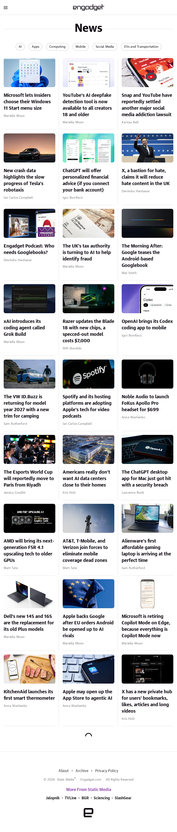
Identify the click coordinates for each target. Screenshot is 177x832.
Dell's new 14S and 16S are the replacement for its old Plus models (29, 623)
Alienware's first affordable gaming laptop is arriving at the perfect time (146, 551)
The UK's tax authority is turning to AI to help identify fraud (87, 252)
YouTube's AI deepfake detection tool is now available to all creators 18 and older (87, 105)
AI (20, 46)
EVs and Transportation (141, 46)
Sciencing (102, 798)
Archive (82, 771)
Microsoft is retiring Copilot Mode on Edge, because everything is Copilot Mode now (146, 626)
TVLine (71, 798)
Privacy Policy (106, 771)
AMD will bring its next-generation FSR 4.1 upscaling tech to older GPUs (29, 551)
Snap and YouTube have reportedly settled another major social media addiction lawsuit (147, 105)
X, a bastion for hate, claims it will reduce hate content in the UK (146, 177)
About (64, 771)
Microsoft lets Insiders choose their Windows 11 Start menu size (27, 102)
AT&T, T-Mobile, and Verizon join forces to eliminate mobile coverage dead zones (85, 551)
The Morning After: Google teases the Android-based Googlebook (142, 256)
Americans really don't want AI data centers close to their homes (86, 478)
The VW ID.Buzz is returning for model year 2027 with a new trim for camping (26, 407)
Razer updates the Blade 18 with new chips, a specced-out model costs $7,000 (88, 331)
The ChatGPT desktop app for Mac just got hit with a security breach (146, 478)
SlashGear (123, 798)
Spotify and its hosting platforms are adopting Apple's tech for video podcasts (87, 407)
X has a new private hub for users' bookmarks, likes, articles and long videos (147, 702)
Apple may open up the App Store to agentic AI (87, 695)
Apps (35, 46)
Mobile (81, 46)
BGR (85, 798)
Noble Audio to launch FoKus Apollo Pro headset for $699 (145, 403)
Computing (57, 46)
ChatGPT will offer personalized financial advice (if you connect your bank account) (86, 180)
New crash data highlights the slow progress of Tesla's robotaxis (24, 180)
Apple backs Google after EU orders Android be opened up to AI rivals (88, 626)
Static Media (65, 779)
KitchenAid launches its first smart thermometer (29, 695)
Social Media (105, 46)
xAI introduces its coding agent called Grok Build (24, 328)
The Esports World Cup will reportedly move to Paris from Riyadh (29, 478)
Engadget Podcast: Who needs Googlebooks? (29, 249)
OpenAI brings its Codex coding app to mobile (147, 324)
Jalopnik (53, 798)
